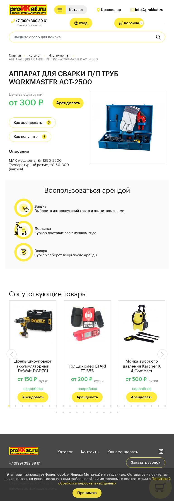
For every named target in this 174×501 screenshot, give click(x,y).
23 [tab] (158, 406)
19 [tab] (131, 406)
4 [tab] (29, 406)
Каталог (65, 451)
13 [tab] (90, 406)
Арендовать (68, 103)
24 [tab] (165, 406)
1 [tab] (9, 406)
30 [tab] (90, 412)
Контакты (90, 451)
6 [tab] (43, 406)
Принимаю (87, 493)
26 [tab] (63, 412)
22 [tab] (151, 406)
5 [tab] (36, 406)
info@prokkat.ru (149, 10)
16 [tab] (111, 406)
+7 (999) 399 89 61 (32, 21)
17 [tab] (117, 406)
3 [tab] (22, 406)
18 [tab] (124, 406)
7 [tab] (49, 406)
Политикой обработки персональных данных (114, 480)
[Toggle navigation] (59, 9)
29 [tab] (83, 412)
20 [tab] (138, 406)
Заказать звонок (29, 25)
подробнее (33, 388)
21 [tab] (145, 406)
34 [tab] (117, 412)
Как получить (25, 136)
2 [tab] (15, 406)
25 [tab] (56, 412)
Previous (12, 354)
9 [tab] (63, 406)
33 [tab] (111, 412)
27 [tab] (70, 412)
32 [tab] (104, 412)
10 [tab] (70, 406)
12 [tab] (83, 406)
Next (162, 354)
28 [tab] (77, 412)
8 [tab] (56, 406)
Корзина (129, 23)
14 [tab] (97, 406)
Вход (80, 23)
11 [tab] (77, 406)
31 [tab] (97, 412)
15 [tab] (104, 406)
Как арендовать (28, 122)
